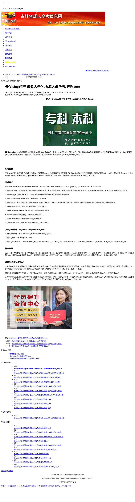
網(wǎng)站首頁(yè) (12, 29)
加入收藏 (8, 8)
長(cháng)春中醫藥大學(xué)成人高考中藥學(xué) (32, 408)
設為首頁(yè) (18, 8)
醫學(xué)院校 (10, 62)
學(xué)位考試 (10, 41)
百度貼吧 (42, 341)
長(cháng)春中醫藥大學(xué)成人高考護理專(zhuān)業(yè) (35, 449)
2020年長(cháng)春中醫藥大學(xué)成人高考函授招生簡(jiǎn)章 (38, 369)
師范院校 (8, 54)
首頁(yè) (17, 74)
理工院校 (8, 58)
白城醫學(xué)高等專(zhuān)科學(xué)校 (24, 358)
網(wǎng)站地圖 (7, 471)
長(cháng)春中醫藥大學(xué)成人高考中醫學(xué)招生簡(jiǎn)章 (38, 386)
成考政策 (8, 37)
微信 (14, 341)
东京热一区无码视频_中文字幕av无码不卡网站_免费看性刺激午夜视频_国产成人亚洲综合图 (36, 486)
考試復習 (8, 45)
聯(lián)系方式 (10, 66)
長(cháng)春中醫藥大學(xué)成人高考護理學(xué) (28, 338)
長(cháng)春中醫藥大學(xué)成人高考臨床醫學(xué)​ (33, 462)
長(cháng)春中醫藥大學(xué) (44, 74)
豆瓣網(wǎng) (33, 341)
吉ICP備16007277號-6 (67, 482)
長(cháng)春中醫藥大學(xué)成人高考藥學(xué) (31, 441)
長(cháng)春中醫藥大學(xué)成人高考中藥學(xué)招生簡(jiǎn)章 (38, 391)
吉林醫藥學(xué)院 (17, 354)
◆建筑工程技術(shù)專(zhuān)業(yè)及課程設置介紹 (106, 70)
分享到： (8, 341)
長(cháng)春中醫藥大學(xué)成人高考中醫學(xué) (30, 346)
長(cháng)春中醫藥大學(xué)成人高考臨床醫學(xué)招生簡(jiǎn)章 (37, 344)
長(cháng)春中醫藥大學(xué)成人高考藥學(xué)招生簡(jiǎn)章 (37, 377)
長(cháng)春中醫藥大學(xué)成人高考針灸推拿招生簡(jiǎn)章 (37, 382)
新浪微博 (19, 341)
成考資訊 (8, 33)
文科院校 (8, 50)
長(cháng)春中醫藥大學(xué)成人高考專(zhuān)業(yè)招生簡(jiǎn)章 (39, 373)
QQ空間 (25, 341)
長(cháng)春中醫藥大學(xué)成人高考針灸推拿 (31, 454)
